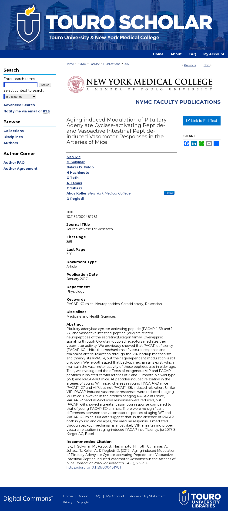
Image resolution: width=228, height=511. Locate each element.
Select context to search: (23, 90)
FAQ (97, 496)
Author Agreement (20, 169)
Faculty (95, 64)
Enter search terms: (19, 79)
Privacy (67, 502)
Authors (10, 143)
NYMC (81, 64)
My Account (115, 496)
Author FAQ (14, 162)
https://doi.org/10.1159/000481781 (94, 467)
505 (126, 64)
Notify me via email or (26, 111)
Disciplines (13, 137)
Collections (13, 131)
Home (70, 64)
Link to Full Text (201, 121)
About (83, 496)
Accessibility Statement (148, 496)
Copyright (83, 502)
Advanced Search (19, 105)
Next (207, 65)
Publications (111, 64)
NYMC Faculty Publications (178, 102)
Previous (190, 65)
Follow (169, 192)
